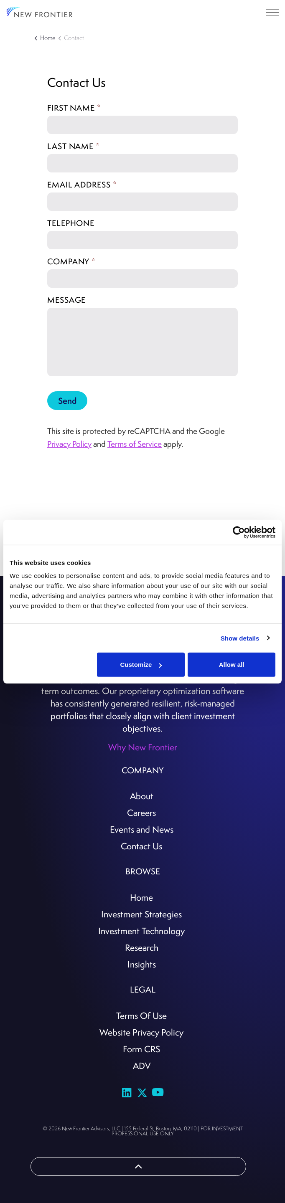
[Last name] (142, 163)
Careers (141, 812)
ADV (141, 1065)
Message (66, 299)
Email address (82, 184)
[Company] (142, 278)
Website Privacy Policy (141, 1032)
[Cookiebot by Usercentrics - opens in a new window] (238, 532)
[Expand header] (272, 12)
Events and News (141, 829)
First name (74, 107)
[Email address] (142, 201)
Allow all (231, 664)
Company (71, 261)
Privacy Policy (69, 443)
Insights (141, 964)
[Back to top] (138, 1166)
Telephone (70, 223)
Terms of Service (134, 443)
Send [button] (67, 401)
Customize (141, 664)
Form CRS (141, 1049)
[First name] (142, 125)
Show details (240, 637)
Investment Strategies (141, 914)
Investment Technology (141, 931)
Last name (73, 146)
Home (141, 897)
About (141, 796)
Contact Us (141, 846)
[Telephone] (142, 240)
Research (141, 947)
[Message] (142, 342)
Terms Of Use (141, 1015)
